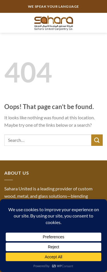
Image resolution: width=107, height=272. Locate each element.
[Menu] (7, 23)
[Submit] (97, 140)
